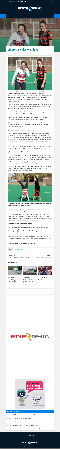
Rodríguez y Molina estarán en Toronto (19, 256)
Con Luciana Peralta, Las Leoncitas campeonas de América (24, 422)
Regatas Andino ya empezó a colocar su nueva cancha (14, 279)
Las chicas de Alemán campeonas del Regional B (21, 418)
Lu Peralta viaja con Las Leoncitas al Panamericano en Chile (24, 429)
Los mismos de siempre (42, 278)
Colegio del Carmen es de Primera (41, 256)
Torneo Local (19, 45)
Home (8, 45)
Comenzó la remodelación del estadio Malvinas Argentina (28, 280)
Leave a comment (33, 54)
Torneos (13, 45)
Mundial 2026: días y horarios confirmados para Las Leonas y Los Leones (28, 415)
